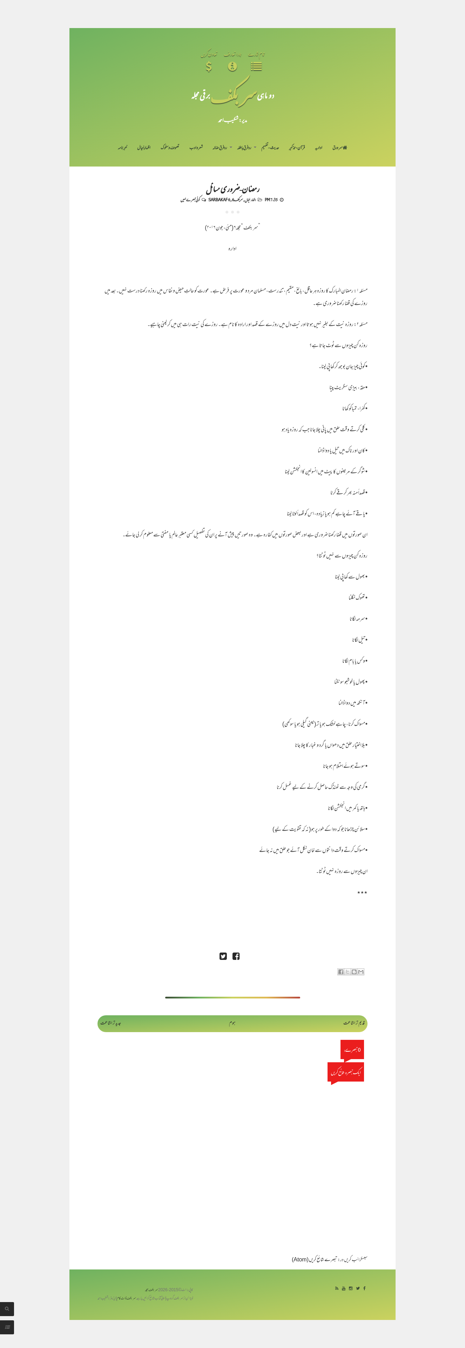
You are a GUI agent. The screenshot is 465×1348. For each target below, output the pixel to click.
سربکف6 (237, 199)
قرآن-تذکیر (297, 148)
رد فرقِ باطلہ (244, 148)
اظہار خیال (250, 199)
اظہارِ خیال (143, 148)
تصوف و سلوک (170, 148)
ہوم (232, 1023)
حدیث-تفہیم (270, 148)
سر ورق (339, 148)
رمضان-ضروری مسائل (232, 188)
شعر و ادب (196, 148)
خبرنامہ (122, 148)
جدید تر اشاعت (110, 1023)
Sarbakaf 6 (219, 199)
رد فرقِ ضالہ (220, 148)
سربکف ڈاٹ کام (126, 1298)
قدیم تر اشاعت (354, 1023)
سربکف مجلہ (151, 1290)
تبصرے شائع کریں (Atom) (314, 1260)
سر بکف (233, 95)
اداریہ (318, 148)
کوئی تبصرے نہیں (190, 199)
